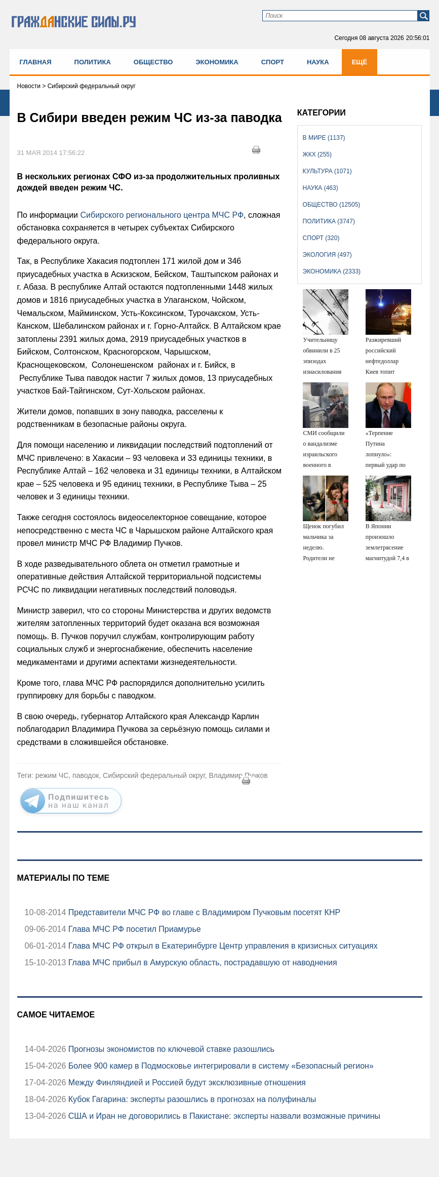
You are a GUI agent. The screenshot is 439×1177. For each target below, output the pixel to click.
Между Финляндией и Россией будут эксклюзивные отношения (185, 1082)
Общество (153, 62)
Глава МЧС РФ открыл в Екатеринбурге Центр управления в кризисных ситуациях (221, 945)
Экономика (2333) (332, 271)
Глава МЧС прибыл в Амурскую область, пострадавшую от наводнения (201, 962)
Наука (318, 62)
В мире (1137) (324, 137)
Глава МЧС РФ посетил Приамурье (133, 929)
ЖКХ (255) (317, 154)
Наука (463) (320, 187)
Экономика (216, 62)
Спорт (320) (321, 238)
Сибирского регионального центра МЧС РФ (162, 215)
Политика (92, 62)
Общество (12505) (332, 204)
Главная (36, 62)
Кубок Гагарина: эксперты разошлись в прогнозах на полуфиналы (191, 1099)
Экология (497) (327, 254)
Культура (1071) (327, 171)
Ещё (360, 62)
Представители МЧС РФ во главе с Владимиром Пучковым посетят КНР (203, 912)
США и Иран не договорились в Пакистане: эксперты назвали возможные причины (223, 1116)
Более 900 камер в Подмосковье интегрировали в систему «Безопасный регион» (219, 1066)
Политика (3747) (329, 221)
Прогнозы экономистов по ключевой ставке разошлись (170, 1049)
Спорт (272, 62)
